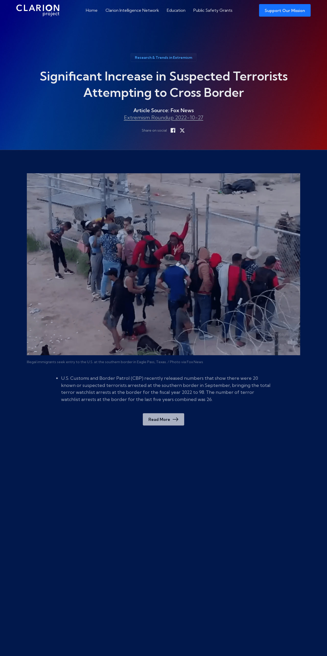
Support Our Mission (285, 10)
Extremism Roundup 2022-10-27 (163, 117)
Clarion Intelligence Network (132, 10)
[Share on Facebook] (173, 130)
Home (92, 10)
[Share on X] (182, 130)
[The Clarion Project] (38, 10)
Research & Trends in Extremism (163, 57)
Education (176, 10)
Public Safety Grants (212, 10)
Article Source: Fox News (163, 110)
